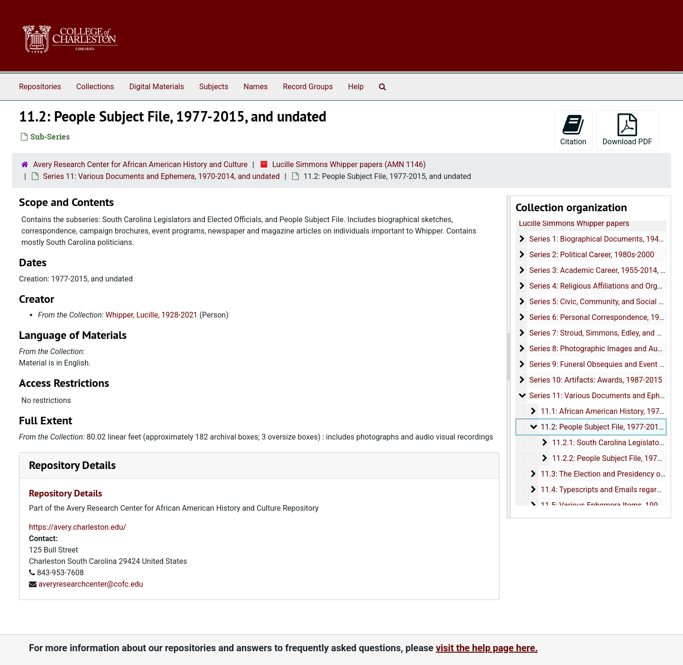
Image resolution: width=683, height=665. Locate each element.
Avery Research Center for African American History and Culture (140, 164)
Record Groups (307, 86)
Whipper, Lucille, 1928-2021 (152, 314)
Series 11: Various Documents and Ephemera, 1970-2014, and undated (161, 176)
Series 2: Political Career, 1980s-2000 (591, 254)
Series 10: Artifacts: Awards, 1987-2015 (595, 379)
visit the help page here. (487, 648)
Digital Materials (156, 86)
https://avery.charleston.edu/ (77, 527)
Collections (95, 86)
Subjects (213, 86)
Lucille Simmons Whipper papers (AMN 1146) (349, 164)
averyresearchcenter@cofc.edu (90, 584)
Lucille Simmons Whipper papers (574, 223)
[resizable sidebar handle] (509, 357)
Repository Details (72, 465)
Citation (573, 129)
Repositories (40, 86)
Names (256, 86)
